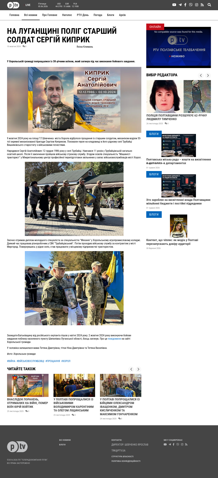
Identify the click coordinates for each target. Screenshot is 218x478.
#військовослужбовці (30, 361)
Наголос (67, 15)
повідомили (114, 338)
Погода (98, 15)
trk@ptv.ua (119, 450)
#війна (11, 361)
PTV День (83, 15)
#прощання (52, 361)
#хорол (65, 361)
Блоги (110, 15)
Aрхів (122, 15)
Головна (14, 15)
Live (26, 5)
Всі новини (30, 15)
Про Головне (49, 15)
